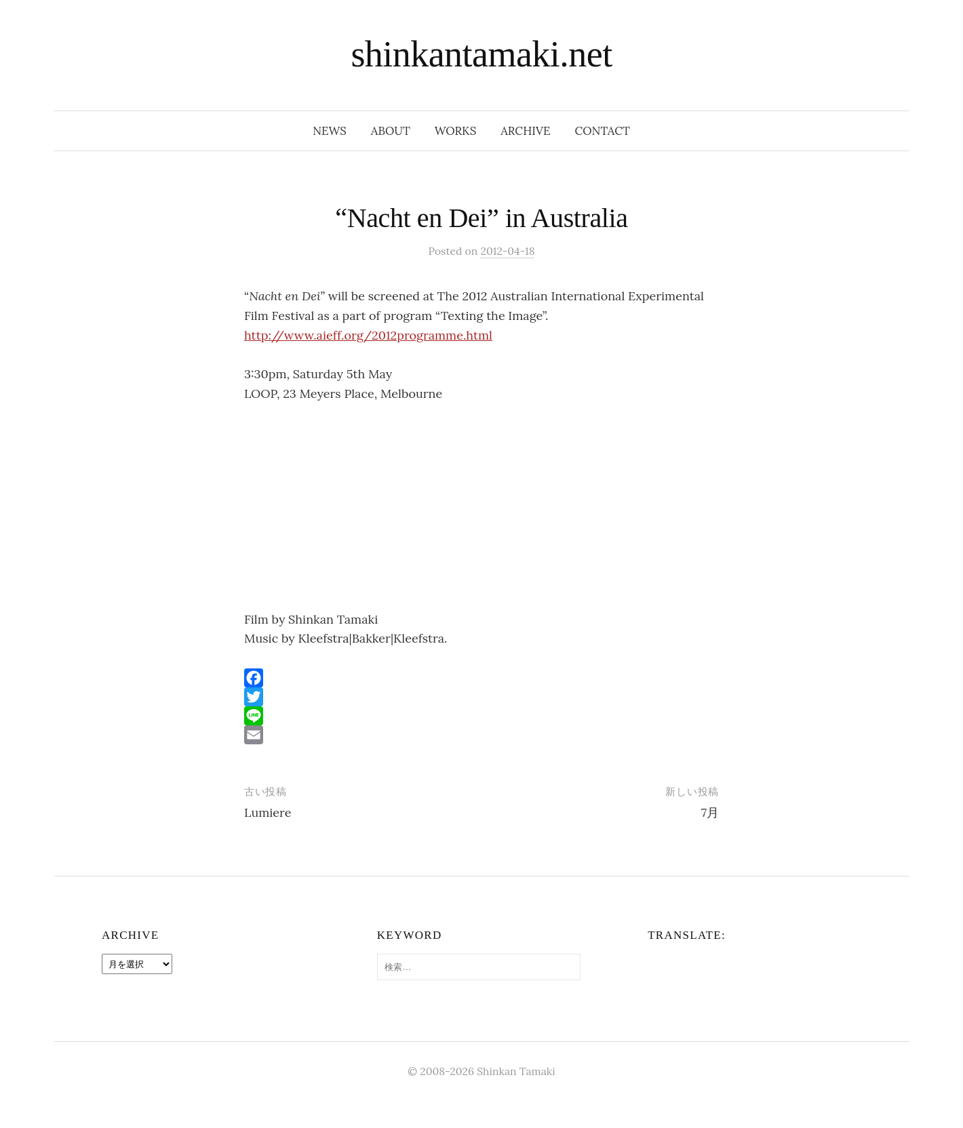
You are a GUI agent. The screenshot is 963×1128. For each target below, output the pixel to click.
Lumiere (267, 812)
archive (525, 130)
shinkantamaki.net (481, 54)
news (330, 130)
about (390, 130)
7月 (710, 812)
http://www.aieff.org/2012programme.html (368, 335)
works (455, 130)
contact (602, 130)
